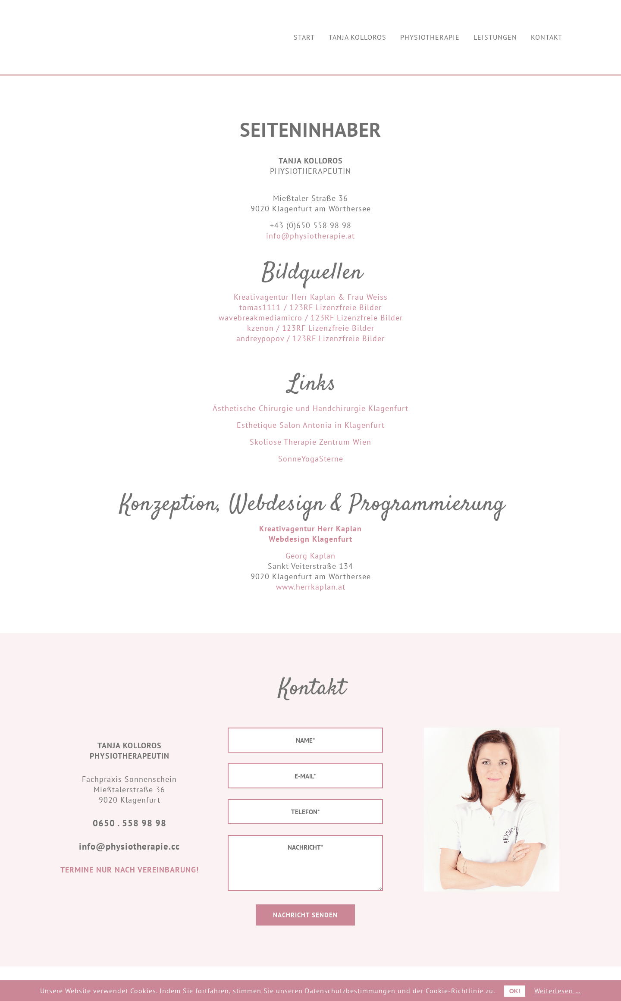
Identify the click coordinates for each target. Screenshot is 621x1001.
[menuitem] (304, 37)
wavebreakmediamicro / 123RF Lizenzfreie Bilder (311, 318)
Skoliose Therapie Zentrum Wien (310, 442)
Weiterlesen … (557, 990)
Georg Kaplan (310, 556)
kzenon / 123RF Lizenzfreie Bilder (310, 328)
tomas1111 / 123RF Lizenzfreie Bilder (310, 307)
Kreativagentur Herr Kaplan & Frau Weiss (311, 297)
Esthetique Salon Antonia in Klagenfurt (311, 425)
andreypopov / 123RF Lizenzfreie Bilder (310, 338)
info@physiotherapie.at (310, 236)
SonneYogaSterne (310, 459)
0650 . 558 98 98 (129, 823)
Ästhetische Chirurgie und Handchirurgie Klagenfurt (310, 408)
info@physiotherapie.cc (129, 846)
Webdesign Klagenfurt (310, 539)
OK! (515, 991)
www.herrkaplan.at (310, 587)
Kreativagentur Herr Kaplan (310, 528)
